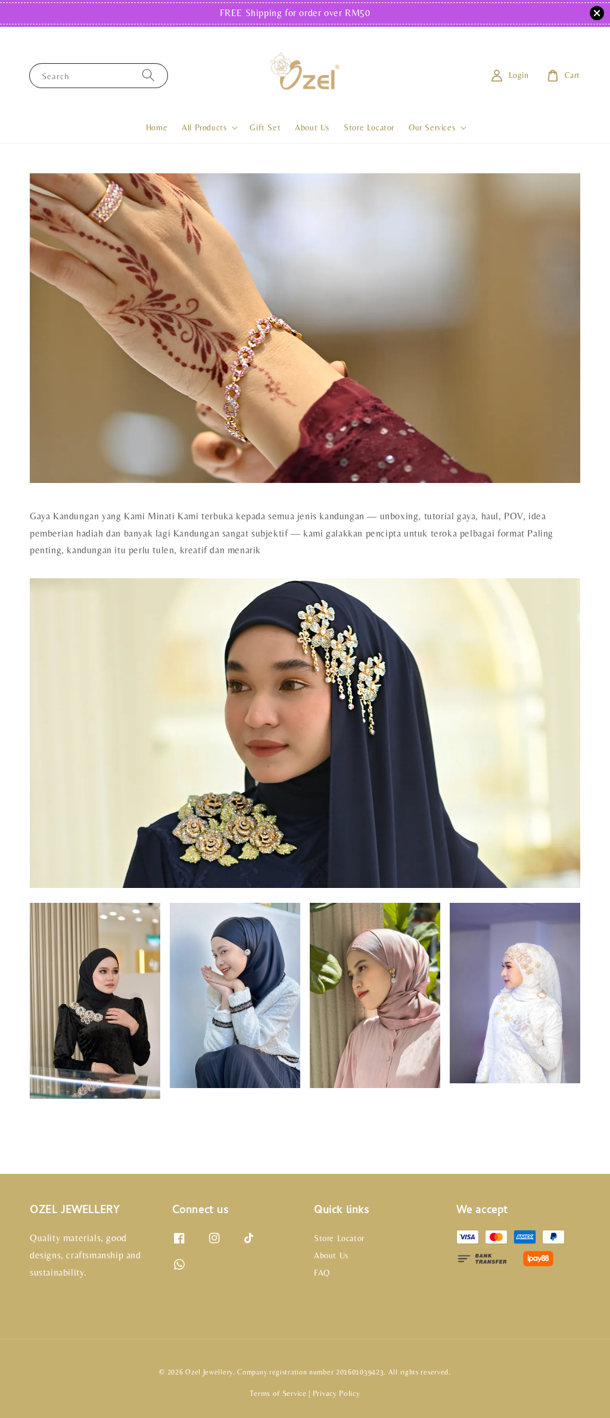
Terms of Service (278, 1393)
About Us (312, 127)
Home (156, 127)
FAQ (322, 1272)
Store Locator (369, 127)
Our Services (432, 127)
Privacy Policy (336, 1393)
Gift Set (265, 127)
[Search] (148, 75)
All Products (204, 127)
